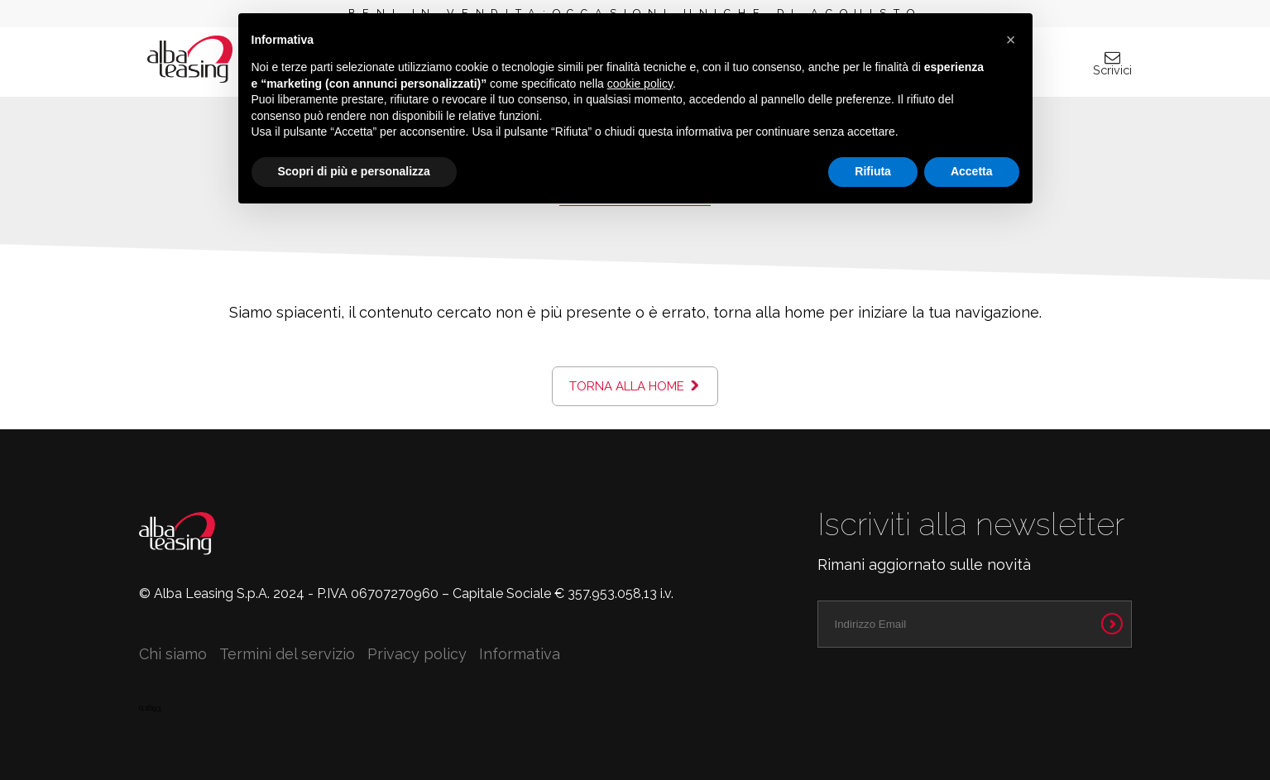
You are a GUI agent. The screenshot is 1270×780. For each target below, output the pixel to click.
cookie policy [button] (640, 83)
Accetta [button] (972, 171)
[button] (1011, 39)
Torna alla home (626, 386)
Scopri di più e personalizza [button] (354, 171)
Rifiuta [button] (873, 171)
